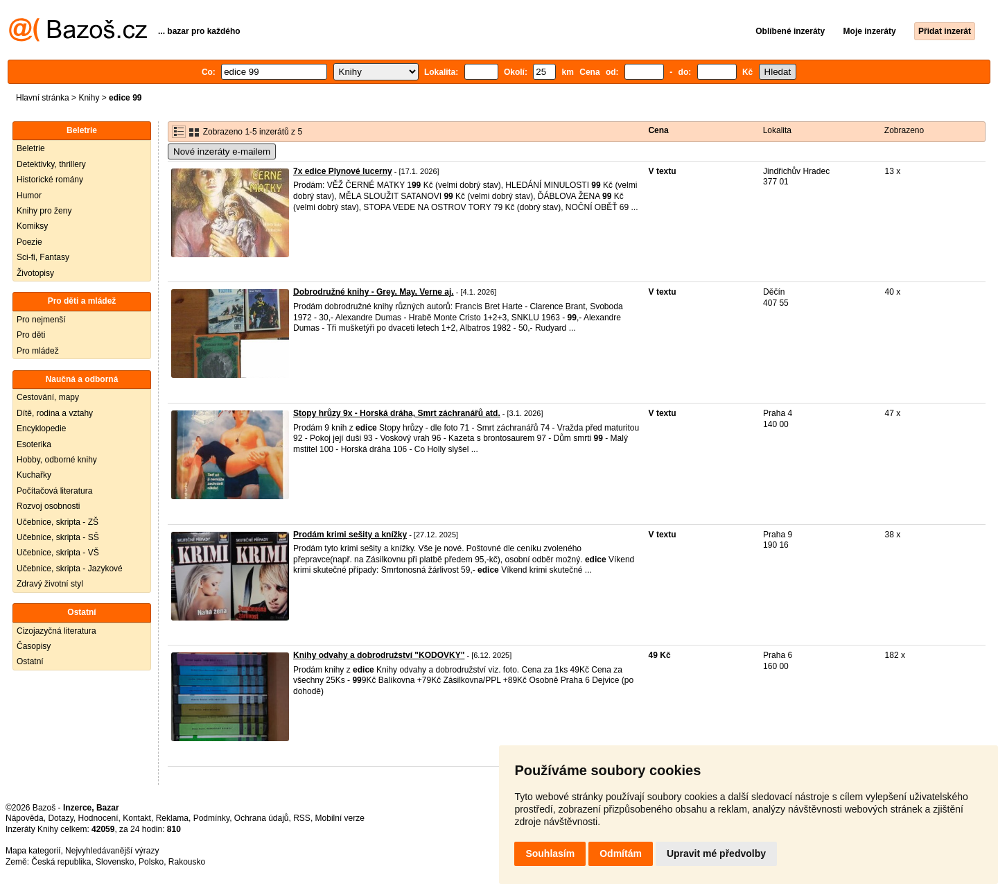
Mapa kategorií (33, 851)
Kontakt (137, 818)
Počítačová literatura (54, 491)
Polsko (151, 862)
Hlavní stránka (42, 98)
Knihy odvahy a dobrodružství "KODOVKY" (378, 655)
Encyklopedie (41, 428)
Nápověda (25, 818)
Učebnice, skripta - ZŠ (57, 522)
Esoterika (34, 444)
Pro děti (31, 335)
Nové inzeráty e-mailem (221, 151)
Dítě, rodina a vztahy (55, 413)
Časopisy (34, 646)
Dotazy (60, 818)
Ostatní (30, 661)
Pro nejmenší (41, 319)
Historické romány (50, 179)
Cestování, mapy (48, 397)
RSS (301, 818)
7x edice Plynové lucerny (342, 171)
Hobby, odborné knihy (57, 460)
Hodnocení (98, 818)
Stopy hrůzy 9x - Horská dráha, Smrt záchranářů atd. (396, 413)
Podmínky (211, 818)
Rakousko (186, 862)
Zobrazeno (904, 130)
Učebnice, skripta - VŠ (58, 552)
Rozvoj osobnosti (48, 506)
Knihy (88, 98)
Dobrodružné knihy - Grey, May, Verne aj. (373, 292)
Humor (29, 195)
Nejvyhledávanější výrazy (112, 851)
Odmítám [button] (620, 853)
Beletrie (31, 148)
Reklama (172, 818)
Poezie (29, 242)
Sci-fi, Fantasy (43, 257)
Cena (658, 130)
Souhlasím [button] (550, 853)
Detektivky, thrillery (51, 164)
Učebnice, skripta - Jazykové (70, 568)
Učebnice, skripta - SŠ (58, 537)
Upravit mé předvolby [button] (716, 853)
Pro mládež (38, 351)
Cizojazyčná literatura (56, 631)
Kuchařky (34, 475)
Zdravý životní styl (50, 584)
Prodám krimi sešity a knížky (350, 534)
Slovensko (115, 862)
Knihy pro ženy (44, 211)
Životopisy (35, 273)
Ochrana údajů (261, 818)
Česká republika (61, 862)
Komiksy (32, 226)
